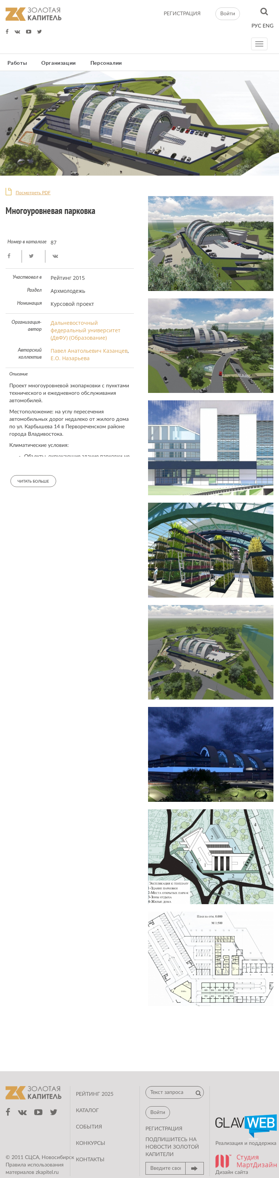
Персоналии (106, 63)
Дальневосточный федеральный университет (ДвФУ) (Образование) (86, 330)
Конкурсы (90, 1143)
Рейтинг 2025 (94, 1094)
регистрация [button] (163, 1128)
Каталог (87, 1110)
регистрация (182, 13)
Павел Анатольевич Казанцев (89, 350)
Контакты (90, 1159)
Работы (17, 63)
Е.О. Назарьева (70, 358)
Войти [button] (227, 13)
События (89, 1127)
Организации (58, 63)
